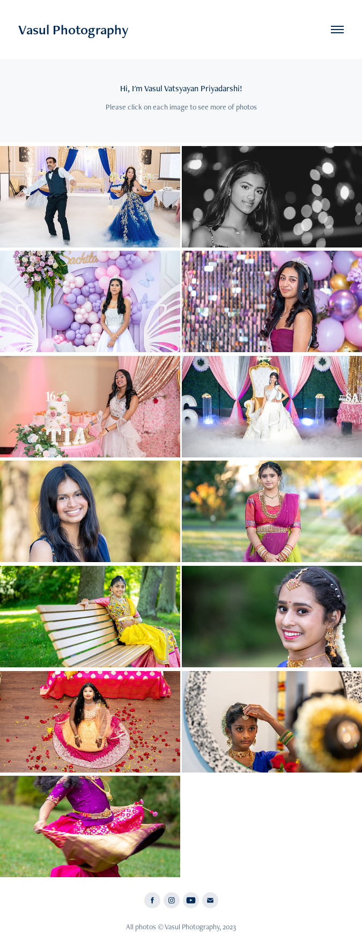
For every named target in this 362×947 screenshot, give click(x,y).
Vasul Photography (73, 29)
